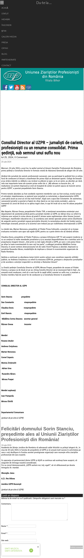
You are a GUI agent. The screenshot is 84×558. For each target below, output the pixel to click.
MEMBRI (6, 19)
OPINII (5, 48)
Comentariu (6, 504)
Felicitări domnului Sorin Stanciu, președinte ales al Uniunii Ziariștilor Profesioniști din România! (40, 434)
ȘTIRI (4, 31)
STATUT (5, 13)
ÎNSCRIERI (6, 25)
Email (4, 533)
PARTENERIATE (9, 59)
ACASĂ (5, 8)
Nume (4, 526)
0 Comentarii (21, 157)
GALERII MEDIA (9, 36)
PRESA (5, 42)
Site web (4, 540)
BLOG (4, 54)
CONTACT (6, 65)
